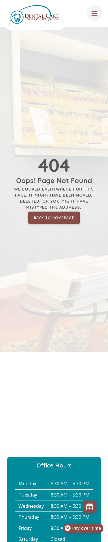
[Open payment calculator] (83, 528)
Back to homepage (54, 217)
